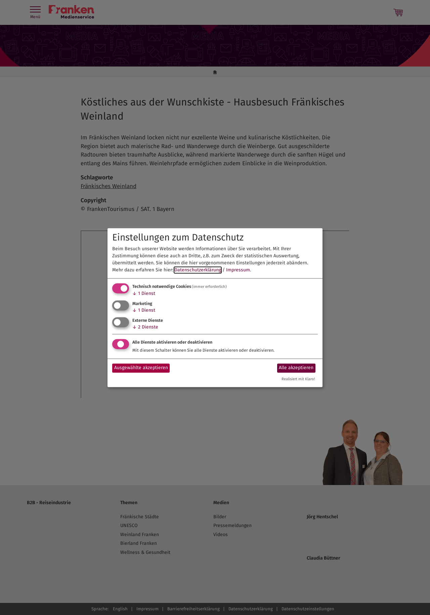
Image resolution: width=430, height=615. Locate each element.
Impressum (238, 270)
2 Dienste (145, 327)
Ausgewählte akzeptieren (141, 368)
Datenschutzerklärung (197, 270)
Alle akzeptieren (296, 368)
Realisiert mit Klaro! (298, 379)
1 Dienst (143, 294)
